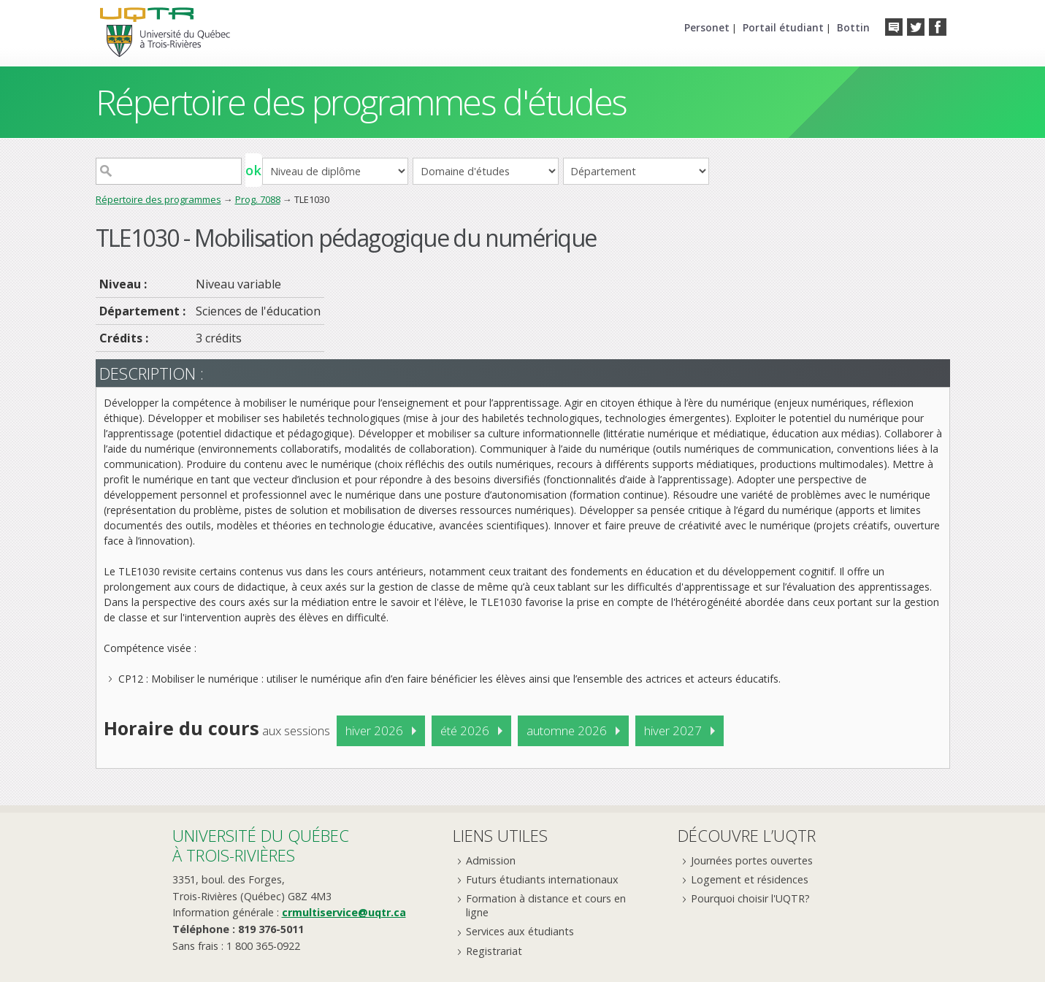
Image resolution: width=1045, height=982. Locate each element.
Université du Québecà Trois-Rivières (260, 845)
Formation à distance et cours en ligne (546, 905)
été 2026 (464, 730)
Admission (491, 860)
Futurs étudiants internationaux (542, 879)
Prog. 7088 (257, 199)
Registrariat (494, 951)
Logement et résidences (749, 879)
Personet (707, 27)
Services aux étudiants (520, 931)
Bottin (853, 27)
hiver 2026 (374, 730)
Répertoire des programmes (158, 199)
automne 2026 (567, 730)
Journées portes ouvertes (752, 860)
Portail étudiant (783, 27)
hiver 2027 (673, 730)
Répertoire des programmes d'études (361, 102)
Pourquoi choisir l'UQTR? (750, 898)
